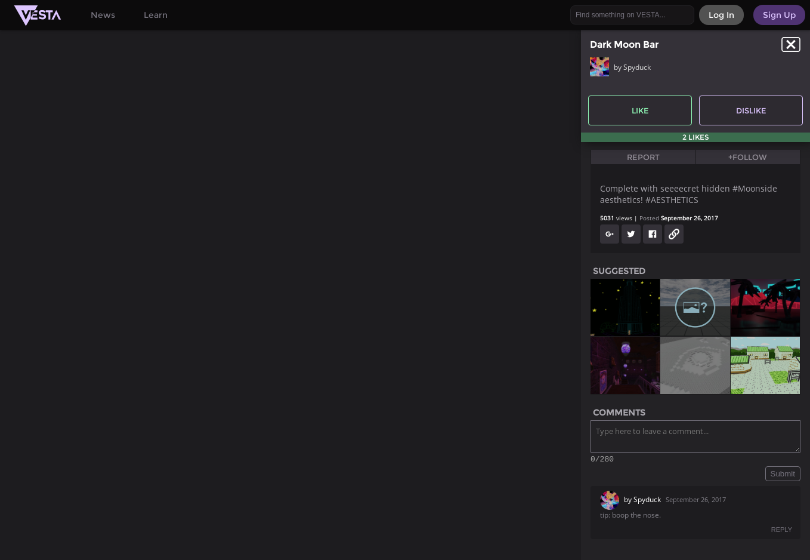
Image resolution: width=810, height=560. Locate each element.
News (103, 15)
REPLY (781, 531)
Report (643, 157)
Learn (156, 15)
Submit (783, 475)
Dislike (751, 110)
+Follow (747, 157)
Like (640, 110)
